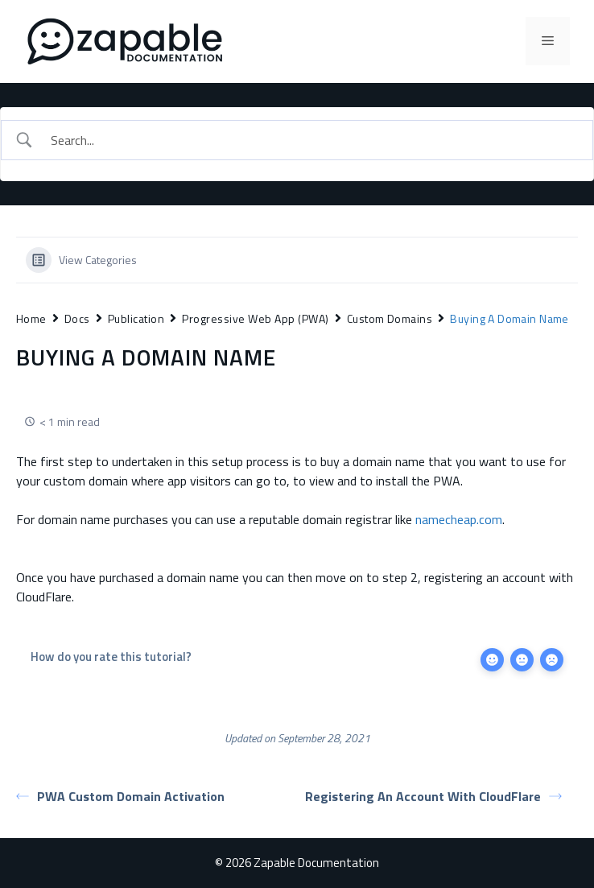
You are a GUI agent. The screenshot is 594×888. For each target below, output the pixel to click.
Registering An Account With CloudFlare (433, 796)
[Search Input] (311, 140)
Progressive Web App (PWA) (255, 318)
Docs (77, 318)
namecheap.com (458, 519)
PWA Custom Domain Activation (120, 796)
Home (31, 318)
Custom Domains (390, 318)
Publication (136, 318)
